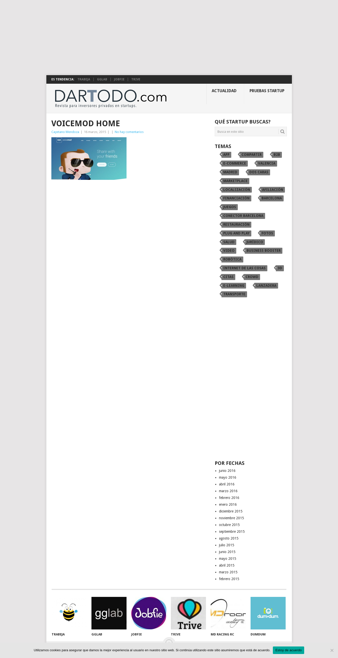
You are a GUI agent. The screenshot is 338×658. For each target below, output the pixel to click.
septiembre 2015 (232, 532)
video (229, 250)
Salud (229, 242)
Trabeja (83, 79)
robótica (232, 259)
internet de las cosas (244, 268)
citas (228, 277)
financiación (236, 198)
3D (280, 268)
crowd (252, 277)
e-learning (233, 286)
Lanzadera (266, 286)
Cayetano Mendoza (65, 132)
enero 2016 (228, 504)
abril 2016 (227, 484)
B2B (277, 155)
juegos (229, 207)
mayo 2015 (227, 559)
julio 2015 (226, 545)
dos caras (258, 172)
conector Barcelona (243, 216)
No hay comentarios (129, 132)
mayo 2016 (227, 477)
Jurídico (255, 242)
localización (236, 190)
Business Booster (264, 250)
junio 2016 (227, 471)
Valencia (266, 163)
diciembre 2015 (231, 511)
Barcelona (272, 198)
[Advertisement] (169, 38)
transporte (234, 294)
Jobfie (119, 79)
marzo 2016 (228, 491)
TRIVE (135, 79)
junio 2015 (227, 552)
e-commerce (234, 163)
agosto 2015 (229, 538)
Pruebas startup (267, 90)
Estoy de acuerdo (288, 650)
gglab (102, 79)
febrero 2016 (229, 498)
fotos (267, 233)
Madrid (230, 172)
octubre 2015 (229, 525)
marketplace (235, 181)
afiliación (272, 190)
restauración (236, 224)
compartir (252, 155)
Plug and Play (236, 233)
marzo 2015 (228, 572)
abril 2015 (227, 565)
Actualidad (224, 90)
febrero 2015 (229, 579)
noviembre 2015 (231, 518)
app (226, 155)
